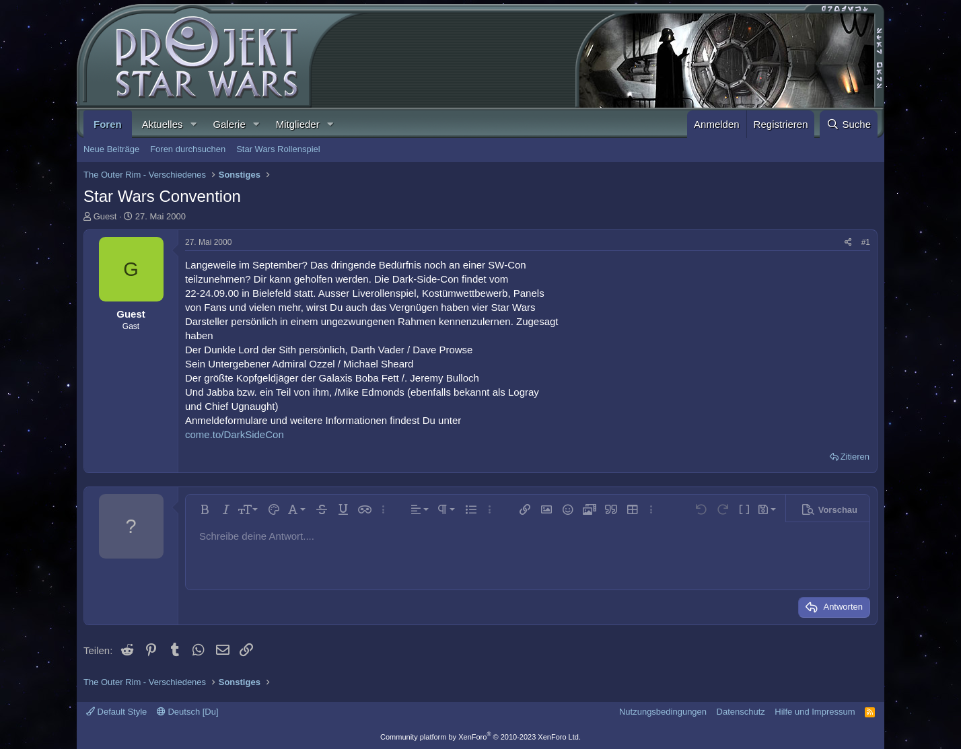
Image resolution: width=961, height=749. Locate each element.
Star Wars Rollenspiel (278, 149)
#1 (865, 242)
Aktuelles (162, 124)
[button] (193, 124)
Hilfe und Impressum (815, 712)
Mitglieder (298, 124)
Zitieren (855, 457)
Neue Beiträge (111, 149)
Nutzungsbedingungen (663, 712)
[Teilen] (848, 242)
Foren (108, 124)
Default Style (116, 712)
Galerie (229, 124)
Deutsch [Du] (188, 712)
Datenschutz (741, 712)
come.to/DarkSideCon (234, 434)
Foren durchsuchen (187, 149)
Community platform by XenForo (480, 737)
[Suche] (849, 124)
